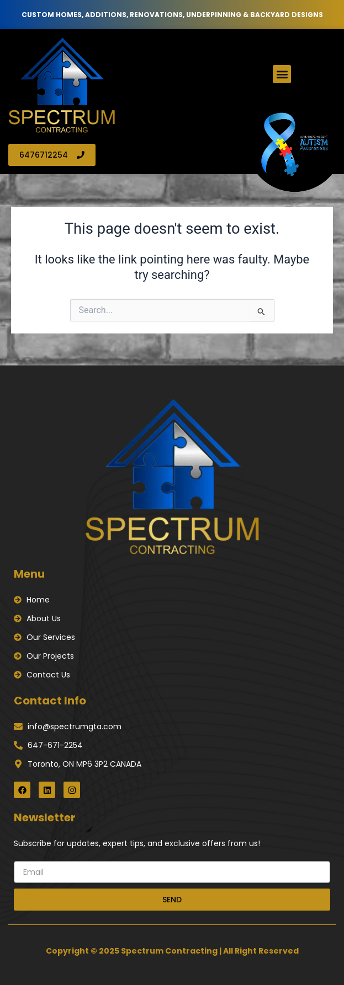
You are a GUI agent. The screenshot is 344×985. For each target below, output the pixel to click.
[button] (282, 74)
